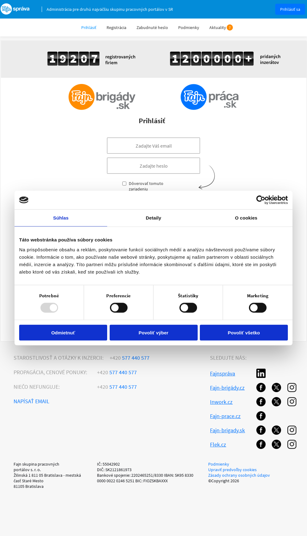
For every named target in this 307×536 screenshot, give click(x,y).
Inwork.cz (221, 401)
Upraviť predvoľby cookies (232, 469)
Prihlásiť (88, 27)
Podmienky (188, 27)
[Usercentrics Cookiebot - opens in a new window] (261, 200)
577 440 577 (129, 357)
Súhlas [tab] (61, 217)
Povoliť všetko (244, 332)
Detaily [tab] (153, 217)
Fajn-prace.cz (225, 416)
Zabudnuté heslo (152, 27)
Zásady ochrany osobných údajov (239, 475)
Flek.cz (218, 444)
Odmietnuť (63, 332)
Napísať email (31, 401)
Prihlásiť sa (290, 9)
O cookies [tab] (246, 217)
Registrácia (116, 27)
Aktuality (217, 27)
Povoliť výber (153, 332)
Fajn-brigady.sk (227, 430)
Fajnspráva (222, 373)
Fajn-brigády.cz (227, 387)
